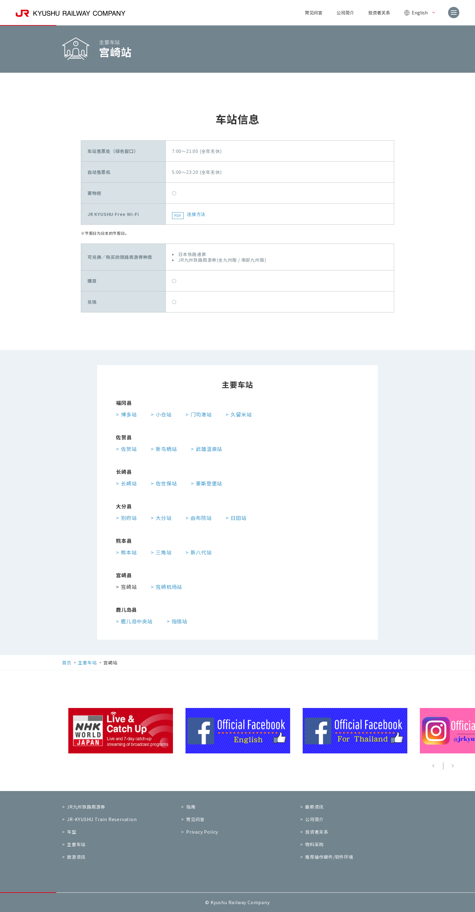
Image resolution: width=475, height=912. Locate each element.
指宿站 (179, 621)
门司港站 (201, 414)
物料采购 (314, 844)
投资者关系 (379, 12)
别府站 (129, 518)
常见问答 (313, 12)
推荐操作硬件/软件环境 (329, 857)
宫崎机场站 (169, 586)
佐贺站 (129, 449)
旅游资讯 (76, 857)
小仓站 (163, 414)
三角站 (163, 552)
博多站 (129, 414)
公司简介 (345, 12)
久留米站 (241, 414)
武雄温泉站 (209, 449)
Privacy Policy (202, 832)
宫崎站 (129, 586)
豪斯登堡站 (209, 483)
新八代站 (201, 552)
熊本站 (129, 552)
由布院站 (201, 518)
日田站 (238, 518)
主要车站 (76, 844)
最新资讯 (314, 807)
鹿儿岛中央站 (137, 621)
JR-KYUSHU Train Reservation (102, 819)
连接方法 (196, 214)
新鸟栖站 (166, 449)
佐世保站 (166, 483)
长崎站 (129, 483)
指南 (191, 807)
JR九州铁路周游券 (86, 807)
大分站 (163, 518)
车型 (71, 832)
